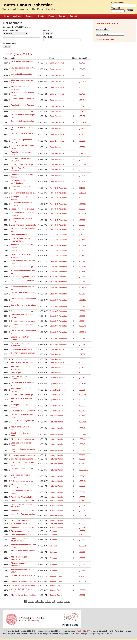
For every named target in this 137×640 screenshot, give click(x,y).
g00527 (82, 338)
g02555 (82, 558)
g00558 (82, 527)
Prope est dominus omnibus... (23, 209)
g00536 (82, 390)
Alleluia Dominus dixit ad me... (23, 439)
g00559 (82, 531)
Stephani (53, 531)
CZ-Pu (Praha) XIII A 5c (19, 54)
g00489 (82, 63)
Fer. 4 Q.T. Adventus (58, 188)
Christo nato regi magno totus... (24, 459)
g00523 (82, 316)
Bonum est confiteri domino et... (24, 582)
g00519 (82, 294)
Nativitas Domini (56, 416)
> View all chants (106, 39)
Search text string (11, 30)
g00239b (82, 582)
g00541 (82, 416)
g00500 (82, 141)
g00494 (82, 100)
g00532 (82, 363)
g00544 (82, 439)
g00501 (82, 147)
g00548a (82, 481)
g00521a (82, 311)
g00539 (82, 406)
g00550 (82, 486)
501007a (82, 193)
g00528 (82, 344)
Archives (17, 16)
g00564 (82, 570)
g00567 (82, 595)
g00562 (82, 552)
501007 (82, 188)
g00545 (82, 444)
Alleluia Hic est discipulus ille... (23, 595)
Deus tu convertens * (19, 251)
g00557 (82, 524)
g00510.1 (83, 230)
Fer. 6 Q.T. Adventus (58, 230)
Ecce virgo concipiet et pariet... (23, 225)
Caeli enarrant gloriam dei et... (23, 193)
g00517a (82, 288)
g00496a (82, 122)
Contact (73, 16)
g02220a (82, 204)
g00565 (82, 585)
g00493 (82, 94)
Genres (62, 16)
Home (6, 16)
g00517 (82, 281)
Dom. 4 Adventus (57, 349)
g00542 (82, 428)
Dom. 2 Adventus (57, 106)
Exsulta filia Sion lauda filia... (23, 497)
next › (60, 601)
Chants (41, 16)
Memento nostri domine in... (22, 349)
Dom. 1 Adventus (57, 63)
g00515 (82, 272)
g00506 (82, 182)
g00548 (82, 476)
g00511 (82, 240)
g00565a (82, 590)
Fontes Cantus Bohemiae (27, 5)
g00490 (82, 75)
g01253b (82, 153)
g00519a (82, 300)
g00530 (82, 209)
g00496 (82, 116)
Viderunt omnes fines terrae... (23, 510)
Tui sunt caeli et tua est (20, 524)
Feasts (51, 16)
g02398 (82, 400)
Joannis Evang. (56, 577)
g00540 (82, 411)
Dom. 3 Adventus (57, 147)
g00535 (82, 377)
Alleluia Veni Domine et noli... (23, 363)
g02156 (82, 349)
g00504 (82, 169)
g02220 (82, 198)
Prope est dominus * (19, 359)
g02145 (82, 128)
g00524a (82, 326)
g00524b (82, 332)
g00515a (82, 276)
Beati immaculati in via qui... (22, 235)
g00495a (82, 111)
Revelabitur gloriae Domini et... (23, 411)
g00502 (82, 159)
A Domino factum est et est (22, 481)
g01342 (82, 577)
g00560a (82, 546)
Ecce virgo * (16, 373)
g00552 (82, 497)
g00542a (82, 434)
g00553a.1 (83, 505)
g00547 (82, 464)
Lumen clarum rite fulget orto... (23, 455)
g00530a (82, 214)
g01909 (82, 235)
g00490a (82, 81)
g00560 (82, 539)
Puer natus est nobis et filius (22, 501)
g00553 (82, 501)
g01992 (82, 354)
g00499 (82, 135)
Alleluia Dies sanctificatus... (22, 520)
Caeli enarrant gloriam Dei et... (23, 276)
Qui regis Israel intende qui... (23, 111)
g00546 (82, 450)
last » (67, 601)
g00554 (82, 510)
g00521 (82, 306)
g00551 (82, 492)
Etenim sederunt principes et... (23, 531)
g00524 (82, 321)
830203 (82, 455)
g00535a (82, 384)
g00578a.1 (83, 470)
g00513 (82, 256)
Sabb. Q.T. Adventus (58, 262)
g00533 (82, 368)
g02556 (82, 459)
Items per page (9, 43)
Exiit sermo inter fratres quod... (23, 585)
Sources (29, 16)
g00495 (82, 106)
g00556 (82, 520)
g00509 (82, 220)
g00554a (82, 515)
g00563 (82, 564)
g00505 (82, 175)
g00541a (82, 422)
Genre (46, 30)
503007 (82, 225)
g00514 (82, 262)
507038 (82, 88)
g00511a (82, 246)
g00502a (82, 164)
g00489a (82, 69)
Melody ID (47, 37)
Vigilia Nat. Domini (57, 377)
